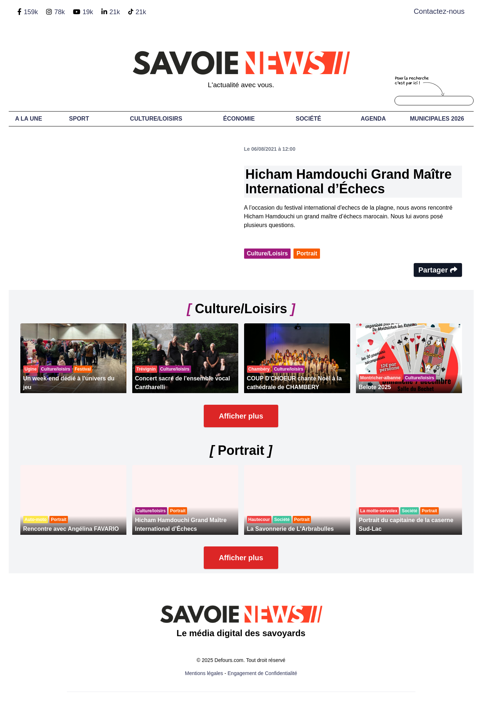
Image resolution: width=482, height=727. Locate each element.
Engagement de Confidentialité (262, 673)
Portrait (306, 253)
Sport (79, 119)
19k (87, 12)
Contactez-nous (439, 11)
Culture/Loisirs (156, 119)
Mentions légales (204, 673)
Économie (239, 119)
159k (31, 12)
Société (308, 119)
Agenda (373, 119)
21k (114, 12)
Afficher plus (241, 416)
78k (59, 12)
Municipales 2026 (437, 119)
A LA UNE (28, 119)
